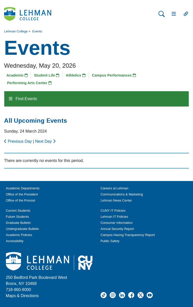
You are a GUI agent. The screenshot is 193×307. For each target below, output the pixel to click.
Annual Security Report (117, 229)
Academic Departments (23, 188)
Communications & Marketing (122, 194)
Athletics (76, 75)
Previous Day (18, 141)
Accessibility (15, 241)
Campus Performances (114, 75)
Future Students (17, 217)
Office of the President (22, 194)
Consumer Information (117, 223)
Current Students (18, 210)
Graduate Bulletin (18, 223)
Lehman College (16, 31)
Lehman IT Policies (114, 217)
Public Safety (110, 241)
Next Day (45, 141)
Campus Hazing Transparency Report (128, 235)
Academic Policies (19, 235)
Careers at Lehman (114, 188)
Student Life (46, 75)
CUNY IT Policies (113, 210)
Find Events (23, 99)
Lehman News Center (116, 200)
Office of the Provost (20, 200)
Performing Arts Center (29, 83)
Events (37, 31)
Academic (17, 75)
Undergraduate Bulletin (22, 229)
